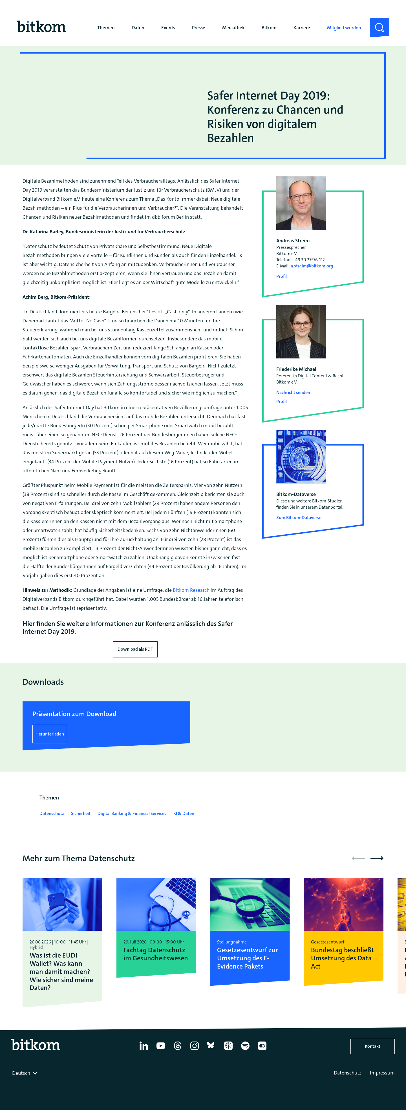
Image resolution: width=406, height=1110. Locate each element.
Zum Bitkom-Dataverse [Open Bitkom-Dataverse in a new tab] (298, 517)
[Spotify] (245, 1050)
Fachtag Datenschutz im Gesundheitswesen (155, 954)
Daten (138, 28)
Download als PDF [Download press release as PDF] (135, 649)
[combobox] (25, 1073)
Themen (106, 28)
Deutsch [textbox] (21, 1073)
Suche (376, 22)
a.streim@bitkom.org (312, 266)
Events (168, 28)
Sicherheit (81, 813)
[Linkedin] (144, 1050)
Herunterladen (50, 734)
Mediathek (233, 28)
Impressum (382, 1072)
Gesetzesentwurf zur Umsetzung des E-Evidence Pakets (247, 958)
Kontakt (372, 1046)
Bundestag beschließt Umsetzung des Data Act (342, 958)
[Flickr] (262, 1050)
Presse (198, 28)
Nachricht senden (293, 392)
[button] (376, 858)
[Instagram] (194, 1050)
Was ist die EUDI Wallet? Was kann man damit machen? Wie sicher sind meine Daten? (61, 971)
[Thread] (177, 1050)
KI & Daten (183, 813)
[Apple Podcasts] (228, 1050)
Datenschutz (51, 813)
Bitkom (269, 28)
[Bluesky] (211, 1050)
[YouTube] (160, 1050)
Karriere (302, 28)
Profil (281, 276)
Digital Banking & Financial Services (132, 813)
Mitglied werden (344, 28)
